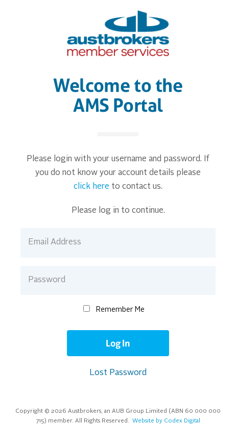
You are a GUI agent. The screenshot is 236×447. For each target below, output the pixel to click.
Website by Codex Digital (166, 421)
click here (91, 187)
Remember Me (120, 309)
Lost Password (118, 373)
